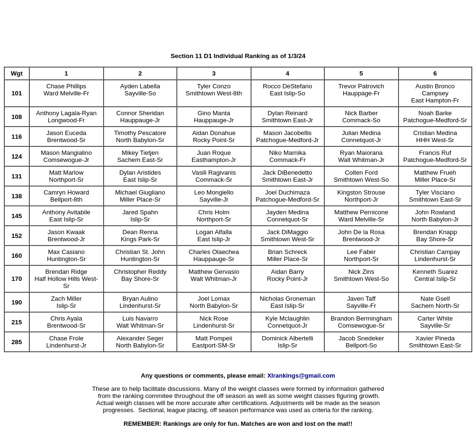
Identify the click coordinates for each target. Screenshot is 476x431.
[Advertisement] (238, 25)
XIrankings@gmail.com (301, 375)
